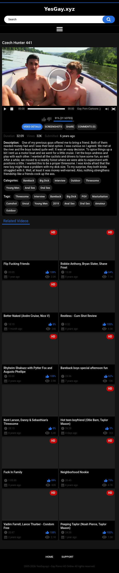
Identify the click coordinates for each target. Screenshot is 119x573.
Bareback (28, 180)
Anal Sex (30, 187)
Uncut (25, 203)
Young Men (12, 187)
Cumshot (11, 203)
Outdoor (75, 180)
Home (49, 556)
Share (70, 126)
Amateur (100, 203)
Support (68, 556)
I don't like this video (49, 119)
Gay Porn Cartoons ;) (89, 108)
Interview (60, 180)
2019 (56, 203)
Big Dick (44, 180)
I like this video (44, 119)
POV (84, 196)
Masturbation (100, 196)
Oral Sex (45, 187)
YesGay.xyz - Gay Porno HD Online (55, 566)
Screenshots (53, 126)
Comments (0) (87, 126)
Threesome (92, 180)
